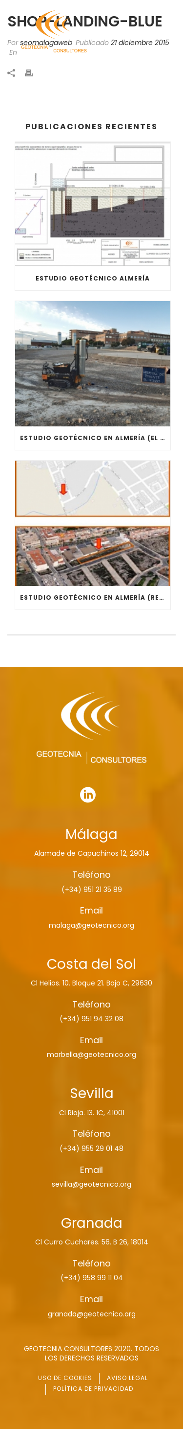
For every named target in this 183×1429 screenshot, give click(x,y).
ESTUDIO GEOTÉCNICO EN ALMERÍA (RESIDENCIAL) (95, 597)
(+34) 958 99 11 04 (92, 1278)
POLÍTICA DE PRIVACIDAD (93, 1388)
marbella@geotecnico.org (91, 1054)
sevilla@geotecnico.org (91, 1184)
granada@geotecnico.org (92, 1314)
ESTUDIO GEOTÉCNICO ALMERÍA (93, 278)
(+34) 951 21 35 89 (91, 889)
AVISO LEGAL (127, 1378)
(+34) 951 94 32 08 (91, 1019)
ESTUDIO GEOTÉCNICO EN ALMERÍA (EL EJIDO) (95, 438)
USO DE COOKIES (65, 1378)
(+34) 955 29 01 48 (91, 1148)
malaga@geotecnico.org (91, 925)
